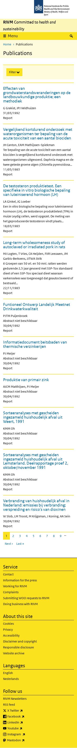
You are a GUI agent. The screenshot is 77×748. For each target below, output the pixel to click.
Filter (12, 72)
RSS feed (9, 704)
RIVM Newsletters (14, 699)
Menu (14, 35)
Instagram (27, 734)
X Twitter (25, 710)
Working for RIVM (15, 586)
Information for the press (20, 580)
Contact (8, 574)
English (8, 673)
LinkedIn (26, 722)
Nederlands (11, 679)
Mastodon (26, 740)
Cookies (8, 624)
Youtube (25, 728)
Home (7, 44)
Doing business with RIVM (20, 604)
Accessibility (11, 635)
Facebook (26, 716)
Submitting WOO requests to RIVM (26, 598)
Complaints (10, 592)
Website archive (13, 653)
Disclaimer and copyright (20, 641)
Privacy (8, 629)
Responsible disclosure (18, 647)
